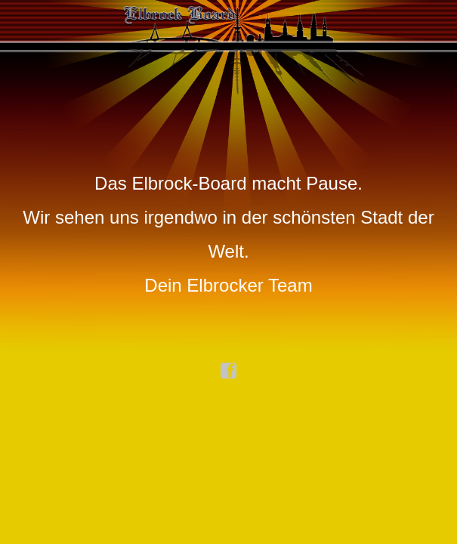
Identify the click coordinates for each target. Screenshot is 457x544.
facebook (229, 371)
